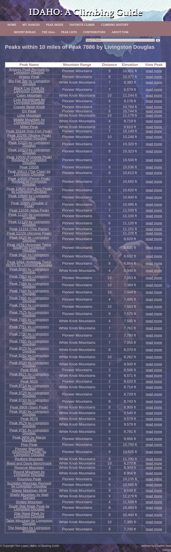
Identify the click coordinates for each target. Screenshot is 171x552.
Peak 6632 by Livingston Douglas (29, 256)
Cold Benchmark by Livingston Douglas (29, 101)
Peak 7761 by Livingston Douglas (29, 328)
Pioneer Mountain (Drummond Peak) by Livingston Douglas (29, 452)
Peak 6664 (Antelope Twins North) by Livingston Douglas (29, 263)
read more (154, 71)
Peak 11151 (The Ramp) (29, 229)
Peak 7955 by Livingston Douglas (29, 342)
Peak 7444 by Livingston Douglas (29, 292)
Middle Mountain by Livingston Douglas (29, 121)
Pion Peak (29, 445)
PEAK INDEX (54, 24)
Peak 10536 (29, 167)
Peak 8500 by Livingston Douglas (29, 364)
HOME (11, 24)
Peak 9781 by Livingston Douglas (29, 431)
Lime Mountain (29, 115)
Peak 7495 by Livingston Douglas (29, 299)
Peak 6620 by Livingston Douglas (29, 238)
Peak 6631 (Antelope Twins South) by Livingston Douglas (29, 248)
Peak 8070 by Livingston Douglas (29, 349)
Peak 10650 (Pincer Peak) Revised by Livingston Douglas (29, 181)
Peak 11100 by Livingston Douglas (29, 216)
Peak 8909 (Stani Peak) (29, 407)
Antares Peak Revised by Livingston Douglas (29, 70)
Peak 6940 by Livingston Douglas (29, 270)
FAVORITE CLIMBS (82, 24)
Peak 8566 (29, 370)
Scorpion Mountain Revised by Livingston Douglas (29, 484)
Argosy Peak (29, 77)
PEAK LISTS (69, 32)
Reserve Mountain (29, 467)
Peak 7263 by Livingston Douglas (29, 277)
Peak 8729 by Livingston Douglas (29, 394)
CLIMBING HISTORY (114, 24)
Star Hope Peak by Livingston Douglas (29, 514)
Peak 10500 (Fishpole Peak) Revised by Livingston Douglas (29, 160)
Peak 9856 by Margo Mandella (29, 438)
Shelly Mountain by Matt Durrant (29, 496)
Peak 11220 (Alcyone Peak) (29, 233)
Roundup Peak (29, 479)
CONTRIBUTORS (94, 32)
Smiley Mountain (29, 502)
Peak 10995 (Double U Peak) (29, 204)
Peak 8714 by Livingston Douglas (29, 387)
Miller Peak (29, 127)
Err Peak (29, 111)
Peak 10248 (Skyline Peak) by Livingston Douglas (29, 136)
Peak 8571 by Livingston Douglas (29, 375)
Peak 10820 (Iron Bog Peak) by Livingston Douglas (29, 190)
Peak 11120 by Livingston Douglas (29, 223)
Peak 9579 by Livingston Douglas (29, 424)
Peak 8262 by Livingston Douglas (29, 356)
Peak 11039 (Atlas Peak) (29, 210)
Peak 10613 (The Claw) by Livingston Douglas (29, 172)
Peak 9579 (29, 419)
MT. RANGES (31, 24)
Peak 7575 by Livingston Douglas (29, 313)
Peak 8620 (29, 381)
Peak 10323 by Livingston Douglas (29, 151)
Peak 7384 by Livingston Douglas (29, 285)
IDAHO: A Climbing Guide (85, 12)
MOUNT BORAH (25, 32)
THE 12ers (48, 32)
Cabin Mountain (29, 95)
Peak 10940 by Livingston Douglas (29, 197)
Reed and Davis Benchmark (29, 463)
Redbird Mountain (29, 459)
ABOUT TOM (120, 32)
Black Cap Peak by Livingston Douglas (29, 89)
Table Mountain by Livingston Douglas (29, 522)
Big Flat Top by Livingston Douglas (29, 82)
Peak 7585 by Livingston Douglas (29, 321)
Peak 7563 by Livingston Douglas (29, 306)
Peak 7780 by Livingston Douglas (29, 335)
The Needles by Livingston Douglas (29, 529)
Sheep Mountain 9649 (29, 490)
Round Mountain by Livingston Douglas (29, 473)
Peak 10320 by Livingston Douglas (29, 144)
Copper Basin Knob (29, 107)
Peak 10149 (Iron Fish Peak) (29, 131)
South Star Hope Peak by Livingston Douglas (29, 507)
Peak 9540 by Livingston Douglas (29, 412)
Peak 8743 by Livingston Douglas (29, 401)
